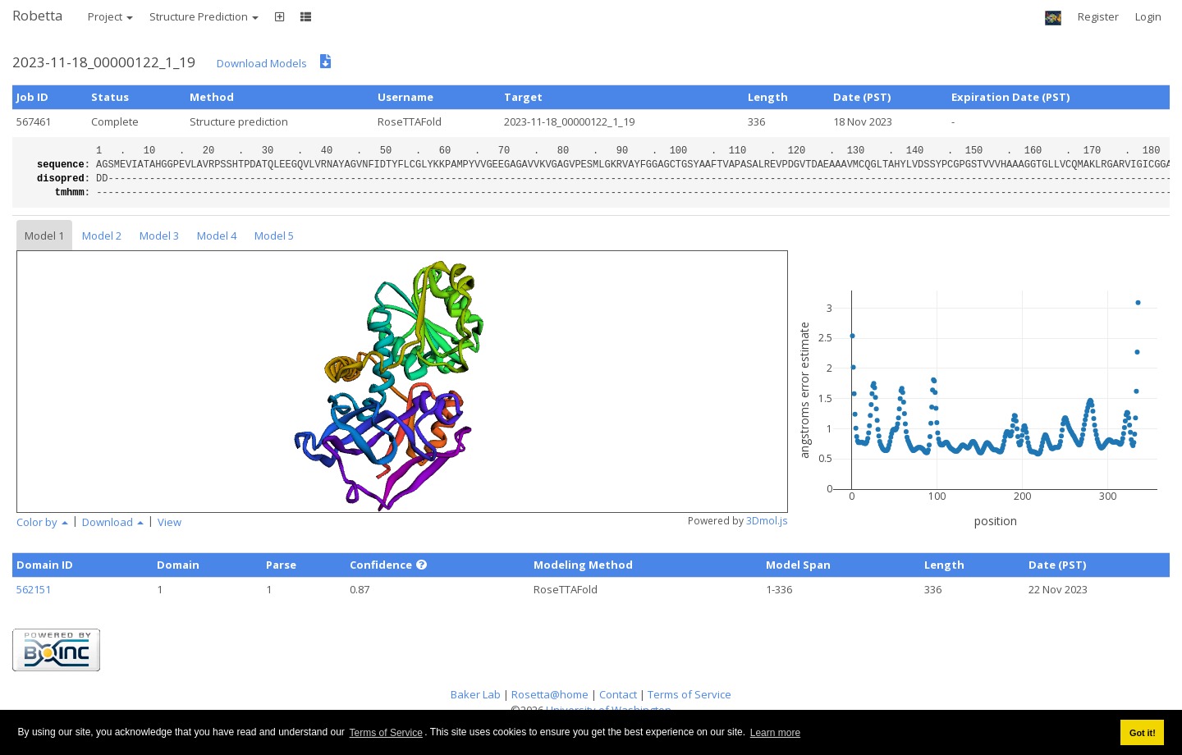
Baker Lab (476, 694)
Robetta (37, 15)
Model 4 (216, 235)
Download (113, 522)
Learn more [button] (775, 733)
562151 (33, 589)
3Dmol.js (767, 521)
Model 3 (159, 235)
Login (1148, 16)
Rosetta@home (550, 694)
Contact (618, 694)
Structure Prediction (204, 16)
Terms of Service (386, 733)
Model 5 (274, 235)
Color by (42, 522)
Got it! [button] (1142, 733)
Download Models (262, 63)
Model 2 (101, 235)
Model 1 (44, 235)
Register (1098, 16)
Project (110, 16)
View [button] (169, 522)
